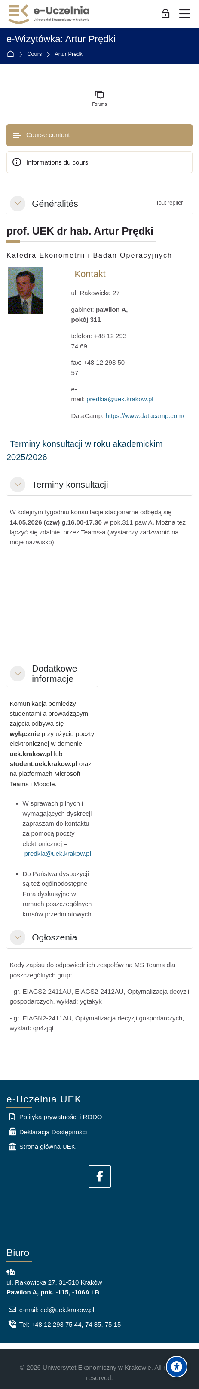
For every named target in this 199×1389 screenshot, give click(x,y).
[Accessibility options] (176, 1366)
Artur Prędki (69, 54)
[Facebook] (100, 1176)
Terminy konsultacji (70, 484)
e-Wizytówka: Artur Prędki (61, 39)
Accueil (12, 54)
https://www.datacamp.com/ (144, 415)
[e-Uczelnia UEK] (49, 14)
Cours (34, 54)
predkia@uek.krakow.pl (119, 399)
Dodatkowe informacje (54, 673)
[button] (17, 203)
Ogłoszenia (54, 937)
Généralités (55, 203)
